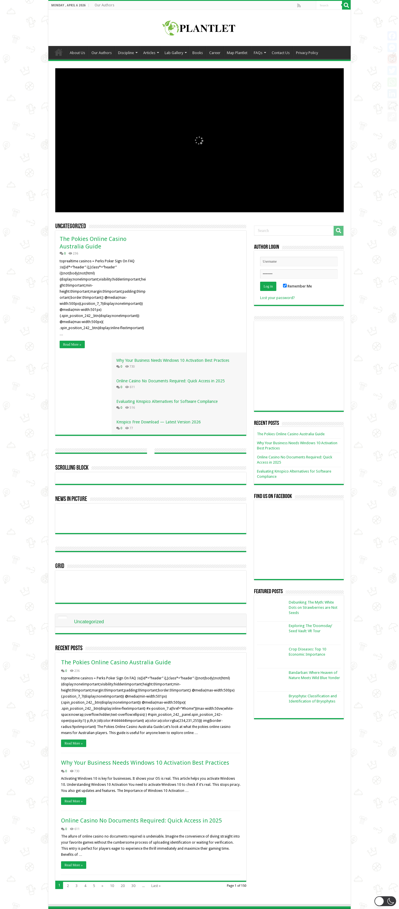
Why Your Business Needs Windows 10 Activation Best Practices (145, 680)
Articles (149, 53)
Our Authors (104, 5)
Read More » (72, 344)
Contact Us (281, 53)
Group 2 (214, 860)
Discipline (126, 53)
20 (123, 803)
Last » (156, 803)
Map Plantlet (237, 53)
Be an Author (293, 851)
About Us (77, 53)
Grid (59, 484)
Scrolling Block (72, 386)
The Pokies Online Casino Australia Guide (116, 580)
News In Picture (71, 417)
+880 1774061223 (149, 860)
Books (197, 53)
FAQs (258, 53)
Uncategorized (70, 226)
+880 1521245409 (149, 869)
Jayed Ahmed (333, 899)
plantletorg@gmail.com (154, 851)
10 (112, 803)
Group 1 (214, 851)
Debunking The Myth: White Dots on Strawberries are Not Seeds (313, 607)
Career (214, 53)
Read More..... (66, 879)
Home (58, 52)
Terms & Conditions (299, 869)
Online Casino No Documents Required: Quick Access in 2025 (141, 738)
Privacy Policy (307, 53)
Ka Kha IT (288, 899)
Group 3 (214, 869)
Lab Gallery (174, 53)
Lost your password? (277, 298)
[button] (385, 901)
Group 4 (214, 878)
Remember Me (297, 286)
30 (133, 803)
